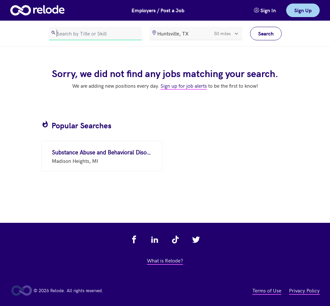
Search (266, 33)
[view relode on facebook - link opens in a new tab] (134, 239)
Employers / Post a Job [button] (157, 10)
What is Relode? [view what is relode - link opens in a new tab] (165, 260)
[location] (196, 33)
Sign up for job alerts (183, 85)
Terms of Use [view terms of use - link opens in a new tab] (266, 290)
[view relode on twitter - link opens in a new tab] (195, 239)
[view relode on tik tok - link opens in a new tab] (175, 239)
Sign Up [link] (303, 10)
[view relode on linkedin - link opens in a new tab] (154, 239)
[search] (95, 33)
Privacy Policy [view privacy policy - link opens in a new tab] (304, 290)
